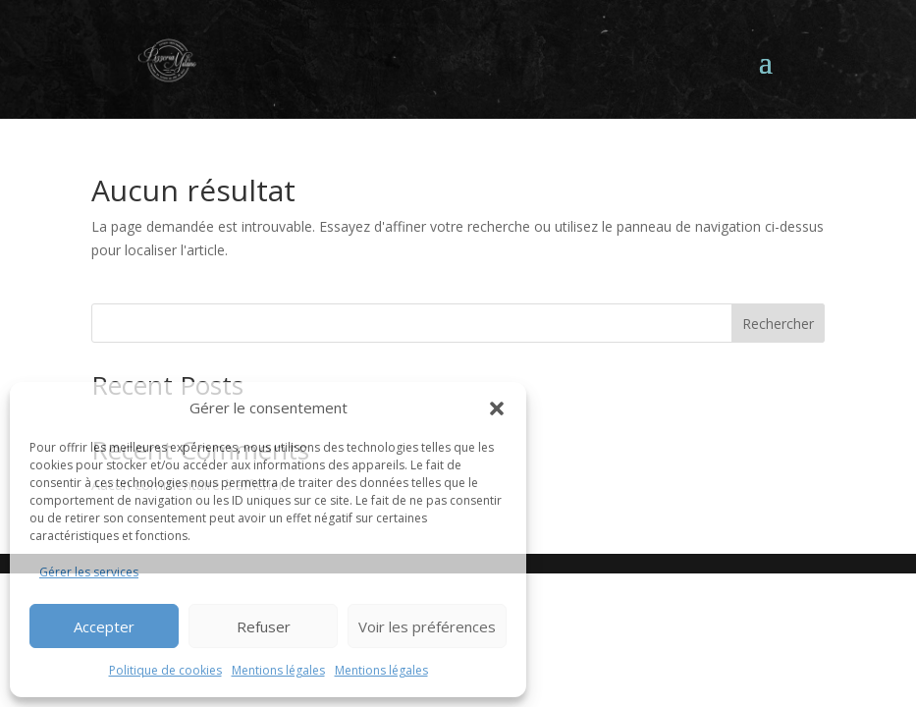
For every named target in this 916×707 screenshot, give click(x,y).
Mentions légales (278, 670)
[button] (497, 408)
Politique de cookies (165, 670)
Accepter (104, 626)
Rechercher (778, 323)
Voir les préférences (427, 626)
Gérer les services (88, 572)
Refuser (264, 626)
